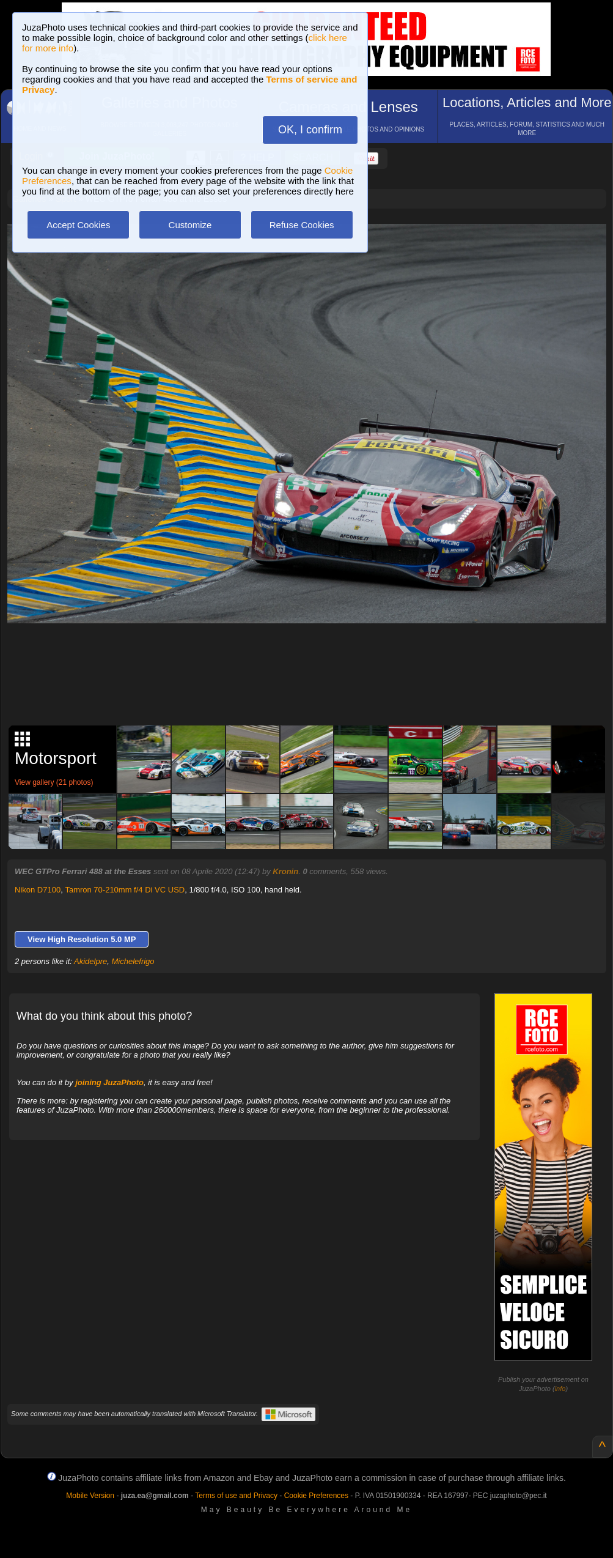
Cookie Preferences (316, 1495)
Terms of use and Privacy (236, 1495)
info (560, 1388)
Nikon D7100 (38, 889)
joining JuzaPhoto (109, 1082)
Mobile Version (90, 1495)
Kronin (285, 871)
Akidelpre (90, 961)
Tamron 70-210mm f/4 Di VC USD (125, 889)
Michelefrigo (133, 961)
